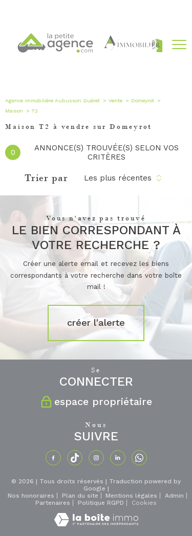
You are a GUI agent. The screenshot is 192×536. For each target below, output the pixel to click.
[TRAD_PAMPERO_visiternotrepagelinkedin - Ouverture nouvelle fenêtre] (117, 457)
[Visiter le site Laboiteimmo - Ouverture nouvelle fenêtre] (96, 524)
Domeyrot (142, 100)
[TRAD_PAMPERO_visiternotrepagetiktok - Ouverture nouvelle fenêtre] (74, 457)
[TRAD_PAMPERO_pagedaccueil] (89, 71)
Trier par (46, 178)
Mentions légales (131, 495)
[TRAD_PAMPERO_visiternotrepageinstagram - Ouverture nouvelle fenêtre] (96, 457)
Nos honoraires (31, 495)
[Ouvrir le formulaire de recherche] (152, 45)
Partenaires (52, 502)
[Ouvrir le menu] (179, 44)
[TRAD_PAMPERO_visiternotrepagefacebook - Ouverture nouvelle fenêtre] (53, 457)
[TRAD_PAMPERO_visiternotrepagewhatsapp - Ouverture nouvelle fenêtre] (139, 457)
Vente (115, 100)
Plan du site (80, 495)
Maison (14, 111)
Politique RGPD (101, 502)
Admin (174, 495)
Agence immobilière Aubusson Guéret (52, 100)
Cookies (144, 503)
